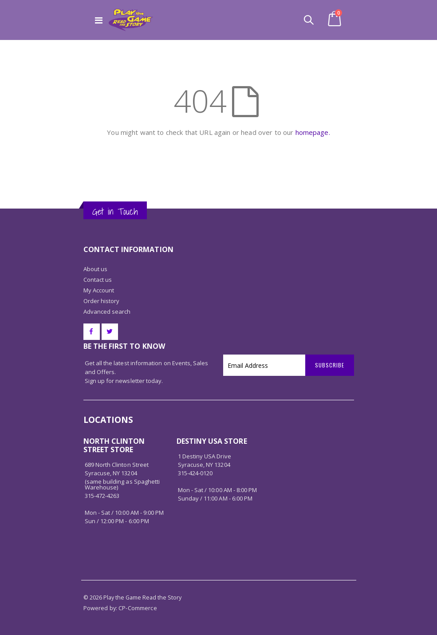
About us (95, 269)
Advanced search (107, 312)
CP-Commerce (137, 608)
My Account (98, 290)
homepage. (312, 132)
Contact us (97, 280)
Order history (101, 301)
